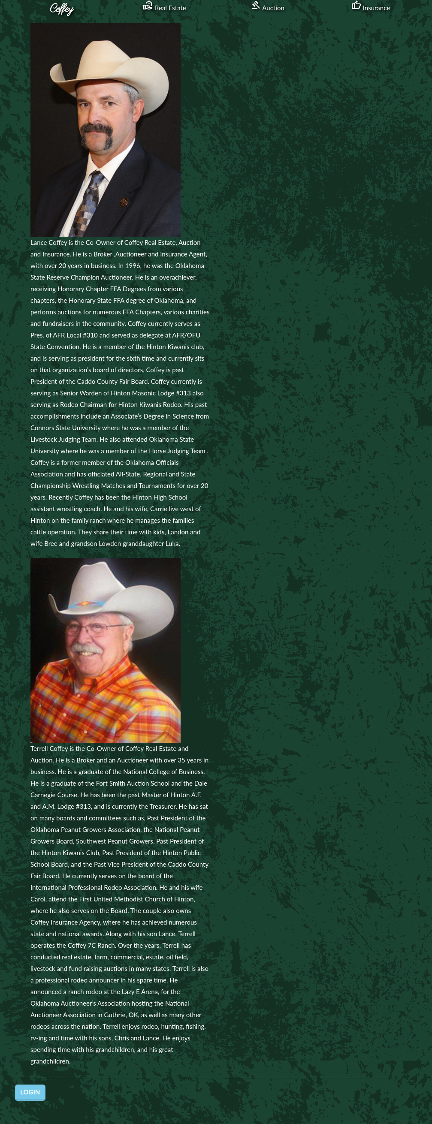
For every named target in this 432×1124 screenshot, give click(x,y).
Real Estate (164, 8)
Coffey (61, 9)
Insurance (370, 8)
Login (30, 1092)
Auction (267, 8)
